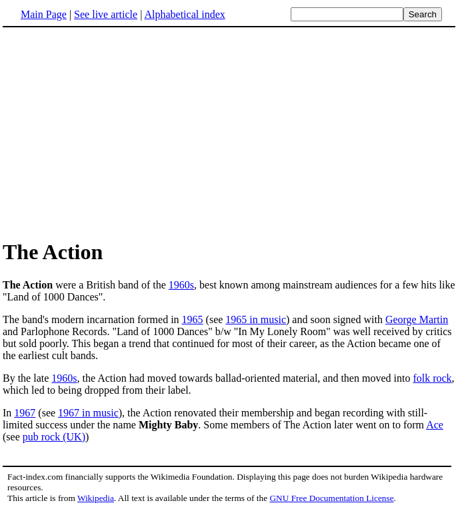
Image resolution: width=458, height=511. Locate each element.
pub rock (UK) (54, 436)
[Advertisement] (229, 132)
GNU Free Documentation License (331, 498)
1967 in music (88, 412)
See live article (105, 14)
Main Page (44, 14)
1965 (192, 319)
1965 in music (255, 319)
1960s (181, 284)
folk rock (432, 378)
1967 (24, 412)
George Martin (416, 319)
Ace (434, 424)
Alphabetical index (184, 14)
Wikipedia (95, 498)
